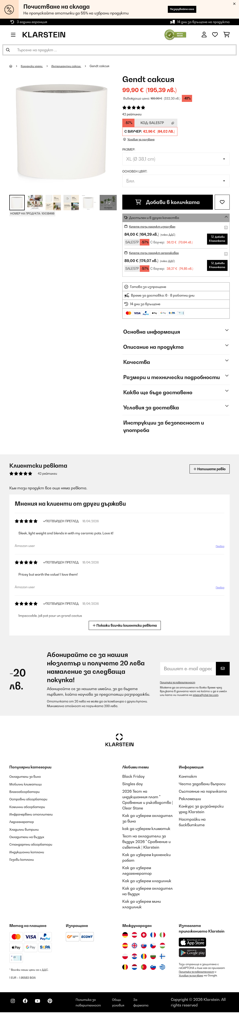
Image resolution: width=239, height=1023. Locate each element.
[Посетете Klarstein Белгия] (125, 973)
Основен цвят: (134, 171)
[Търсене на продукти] (119, 49)
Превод (219, 553)
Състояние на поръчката (203, 797)
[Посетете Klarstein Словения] (153, 973)
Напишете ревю (206, 475)
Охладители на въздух (30, 848)
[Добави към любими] (222, 202)
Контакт (188, 783)
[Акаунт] (204, 35)
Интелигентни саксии (72, 66)
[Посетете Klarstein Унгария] (162, 952)
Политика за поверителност (180, 689)
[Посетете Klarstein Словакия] (144, 952)
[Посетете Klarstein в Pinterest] (58, 1012)
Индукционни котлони (29, 868)
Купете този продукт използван (156, 226)
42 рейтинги (131, 114)
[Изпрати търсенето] (8, 50)
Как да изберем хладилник (146, 887)
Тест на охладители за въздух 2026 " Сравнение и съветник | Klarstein (146, 848)
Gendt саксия (108, 66)
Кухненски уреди (34, 66)
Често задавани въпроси (202, 790)
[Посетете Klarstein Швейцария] (144, 941)
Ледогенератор (24, 833)
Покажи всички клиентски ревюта (125, 631)
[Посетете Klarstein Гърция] (162, 973)
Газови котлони (23, 876)
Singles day (132, 790)
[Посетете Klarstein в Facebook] (29, 1012)
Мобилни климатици (28, 790)
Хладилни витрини (26, 840)
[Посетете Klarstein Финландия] (162, 963)
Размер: (128, 149)
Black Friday (133, 783)
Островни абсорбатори (32, 805)
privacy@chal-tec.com (207, 701)
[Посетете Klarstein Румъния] (144, 963)
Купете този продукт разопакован (159, 256)
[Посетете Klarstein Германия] (125, 941)
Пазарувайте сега (176, 9)
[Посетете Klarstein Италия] (162, 941)
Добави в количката (167, 202)
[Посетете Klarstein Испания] (125, 952)
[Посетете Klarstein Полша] (125, 963)
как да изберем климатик (146, 835)
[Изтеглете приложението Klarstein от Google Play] (192, 959)
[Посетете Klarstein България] (153, 963)
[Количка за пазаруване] (226, 35)
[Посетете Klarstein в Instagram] (14, 1012)
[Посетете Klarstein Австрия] (134, 941)
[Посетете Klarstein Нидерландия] (134, 973)
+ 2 (108, 202)
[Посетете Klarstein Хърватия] (134, 963)
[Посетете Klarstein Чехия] (153, 952)
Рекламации (190, 805)
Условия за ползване (192, 982)
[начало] (15, 66)
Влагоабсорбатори (27, 797)
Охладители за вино (28, 783)
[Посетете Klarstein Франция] (153, 941)
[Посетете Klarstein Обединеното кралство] (134, 952)
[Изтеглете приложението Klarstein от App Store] (192, 948)
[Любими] (215, 35)
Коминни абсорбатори (30, 812)
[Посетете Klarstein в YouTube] (44, 1012)
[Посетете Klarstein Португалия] (144, 973)
